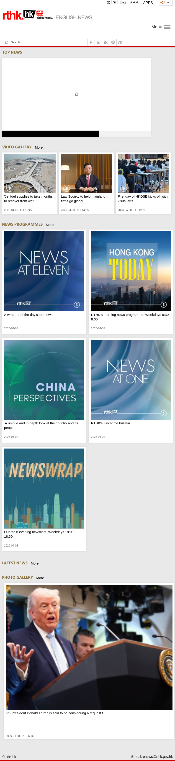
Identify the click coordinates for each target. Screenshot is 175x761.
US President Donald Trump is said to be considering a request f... (56, 713)
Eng (123, 2)
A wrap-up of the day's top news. (28, 315)
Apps (148, 3)
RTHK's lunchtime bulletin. (111, 423)
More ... (40, 147)
